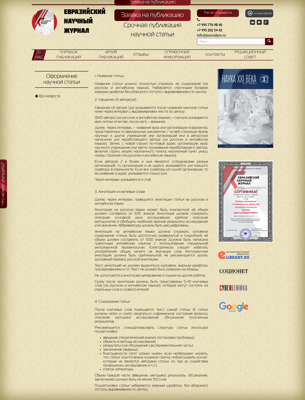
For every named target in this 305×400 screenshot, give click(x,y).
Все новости (47, 96)
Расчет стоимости (218, 12)
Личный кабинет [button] (260, 13)
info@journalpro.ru (211, 35)
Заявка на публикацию (152, 15)
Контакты (215, 54)
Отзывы (140, 54)
